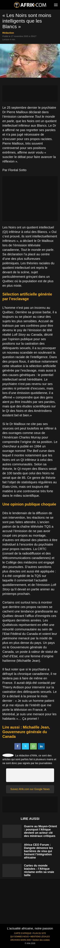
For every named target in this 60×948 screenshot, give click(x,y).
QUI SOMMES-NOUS (19, 937)
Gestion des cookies (41, 940)
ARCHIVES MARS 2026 (20, 940)
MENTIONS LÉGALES (40, 937)
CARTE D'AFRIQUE (22, 933)
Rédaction (8, 32)
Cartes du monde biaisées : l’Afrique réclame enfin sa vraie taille (39, 870)
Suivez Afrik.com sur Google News (30, 789)
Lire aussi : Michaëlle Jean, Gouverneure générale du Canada (26, 732)
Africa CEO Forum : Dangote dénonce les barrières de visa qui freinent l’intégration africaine (38, 851)
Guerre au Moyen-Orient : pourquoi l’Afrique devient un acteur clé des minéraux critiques (40, 831)
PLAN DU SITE (39, 933)
